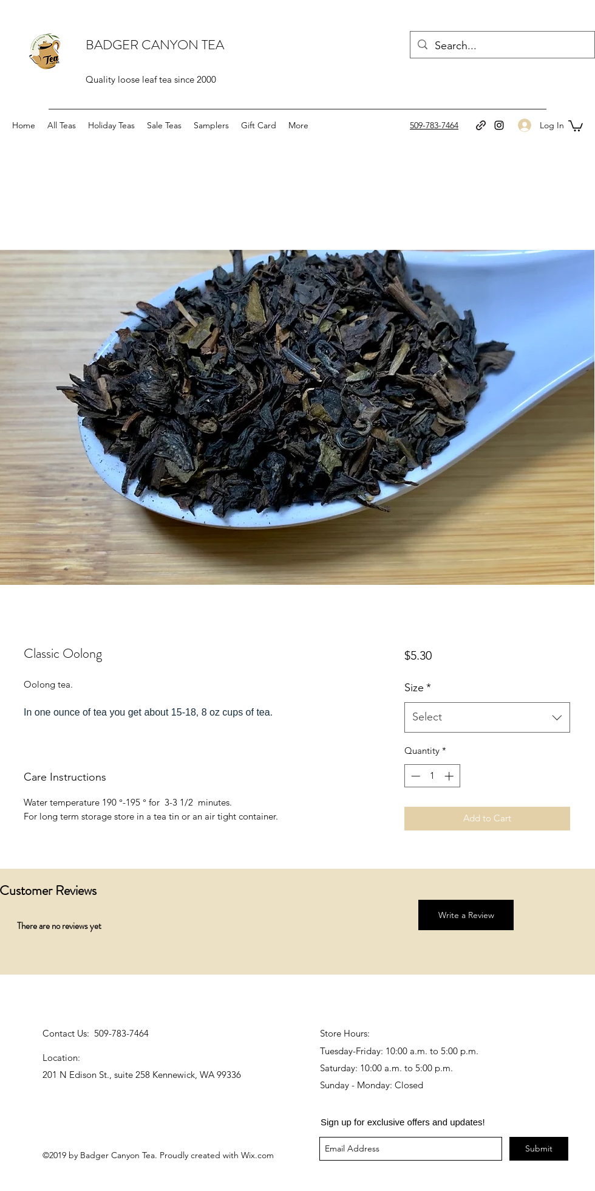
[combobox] (487, 717)
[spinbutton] (432, 776)
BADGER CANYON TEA (155, 44)
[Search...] (502, 46)
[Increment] (450, 776)
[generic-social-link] (481, 125)
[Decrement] (414, 776)
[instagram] (499, 125)
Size (417, 687)
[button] (575, 125)
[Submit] (538, 1149)
